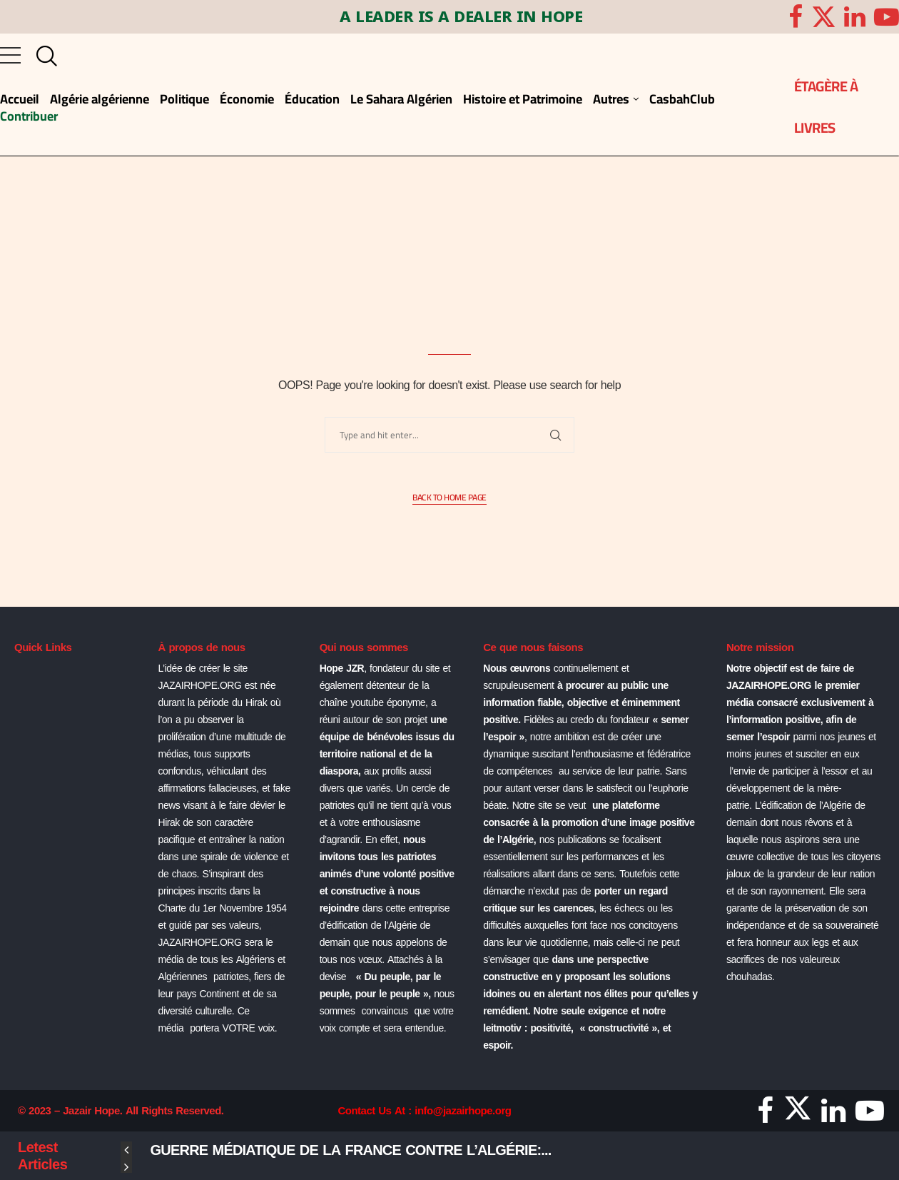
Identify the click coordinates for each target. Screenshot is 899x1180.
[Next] (126, 1167)
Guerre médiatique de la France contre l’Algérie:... (351, 1150)
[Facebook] (795, 17)
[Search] (43, 56)
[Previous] (126, 1150)
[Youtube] (886, 17)
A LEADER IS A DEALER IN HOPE (442, 17)
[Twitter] (824, 17)
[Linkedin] (854, 17)
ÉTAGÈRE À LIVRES (826, 107)
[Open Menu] (10, 55)
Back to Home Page (449, 498)
